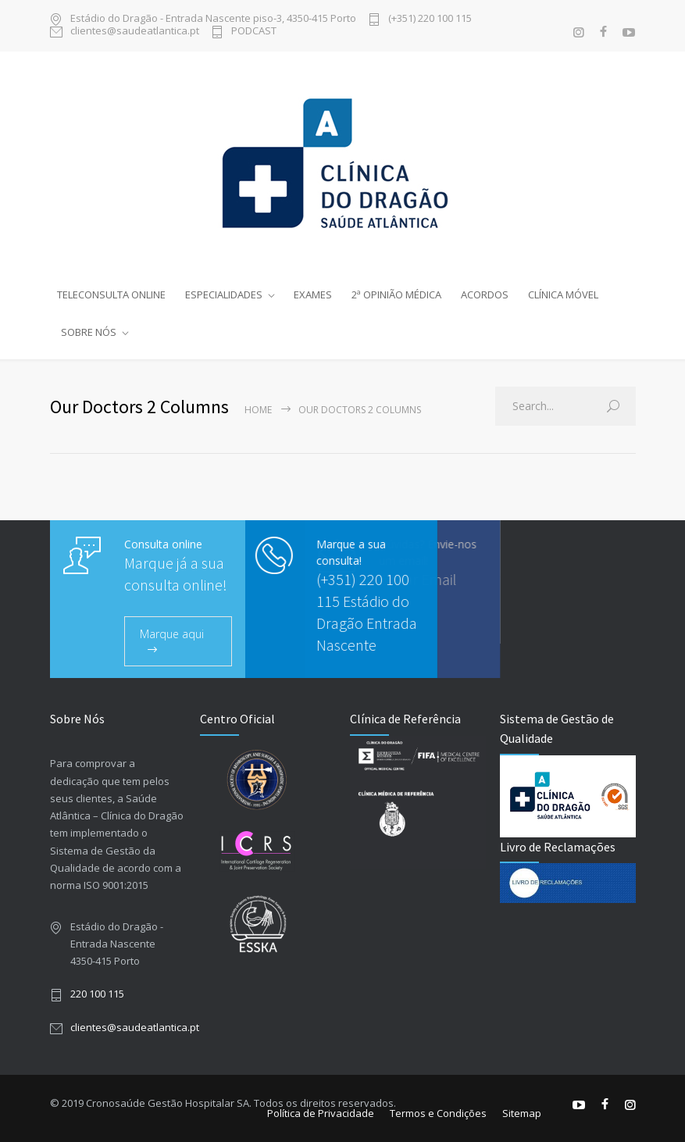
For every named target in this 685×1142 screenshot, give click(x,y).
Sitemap (521, 1113)
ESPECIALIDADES (223, 294)
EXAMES (313, 294)
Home (258, 409)
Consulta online (163, 544)
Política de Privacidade (320, 1113)
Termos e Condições (438, 1113)
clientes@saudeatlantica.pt (134, 31)
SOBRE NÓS (88, 332)
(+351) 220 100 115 (430, 19)
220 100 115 (97, 994)
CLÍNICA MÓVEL (563, 294)
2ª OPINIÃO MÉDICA (396, 294)
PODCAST (253, 31)
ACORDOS (484, 294)
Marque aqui (172, 633)
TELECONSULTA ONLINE (111, 294)
